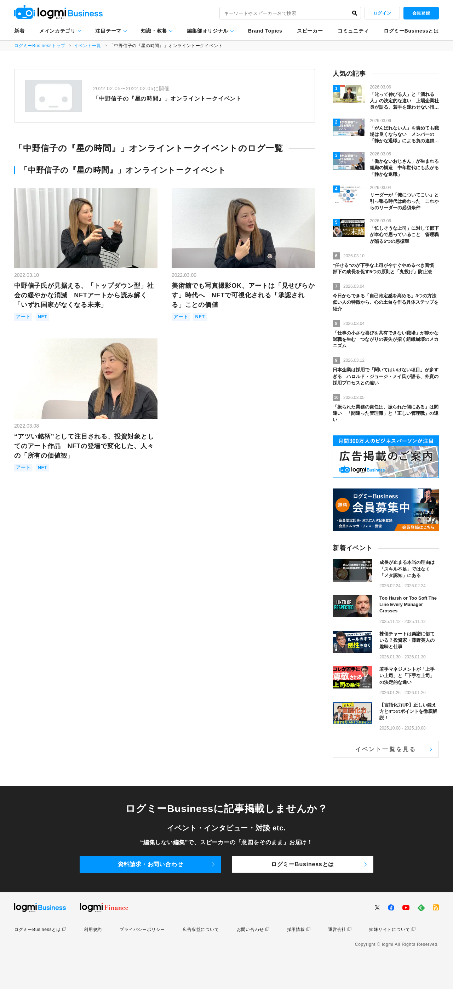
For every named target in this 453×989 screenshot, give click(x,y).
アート (23, 317)
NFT (42, 317)
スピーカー (310, 31)
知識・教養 (154, 31)
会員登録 (421, 13)
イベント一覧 (87, 46)
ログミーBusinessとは (411, 31)
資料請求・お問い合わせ (150, 864)
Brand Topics (265, 31)
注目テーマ (108, 31)
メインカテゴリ (57, 31)
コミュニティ (353, 31)
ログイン (382, 13)
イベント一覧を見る (386, 749)
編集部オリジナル (208, 31)
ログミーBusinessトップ (39, 46)
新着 (19, 31)
